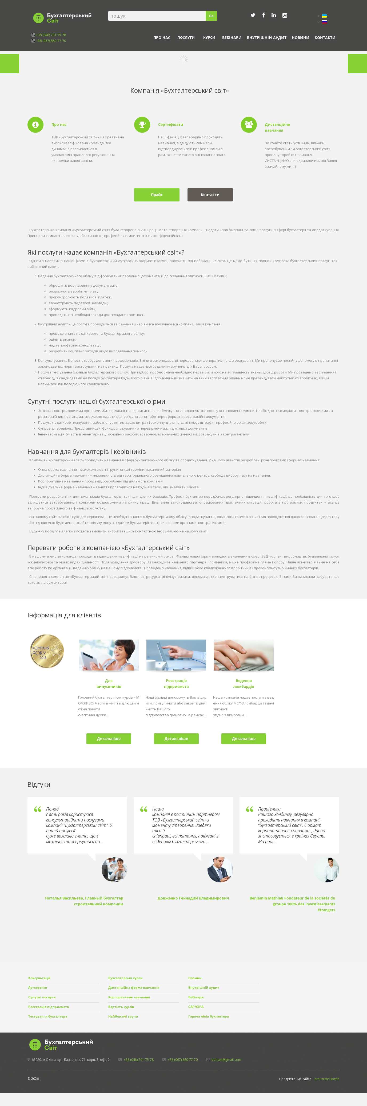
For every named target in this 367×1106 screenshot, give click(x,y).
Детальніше (109, 738)
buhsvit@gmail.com (226, 1059)
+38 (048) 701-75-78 (51, 34)
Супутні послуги (42, 997)
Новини (300, 37)
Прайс (157, 194)
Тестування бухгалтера (47, 1016)
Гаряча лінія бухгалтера (208, 1016)
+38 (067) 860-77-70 (51, 40)
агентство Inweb (327, 1079)
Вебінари (232, 37)
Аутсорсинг (37, 987)
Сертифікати (170, 124)
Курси (209, 37)
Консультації (39, 978)
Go (211, 15)
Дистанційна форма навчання (133, 987)
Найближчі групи (123, 1016)
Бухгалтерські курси (125, 978)
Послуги (186, 37)
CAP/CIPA (196, 1006)
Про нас (161, 37)
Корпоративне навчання (129, 997)
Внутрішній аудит (266, 37)
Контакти (325, 37)
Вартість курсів (121, 1006)
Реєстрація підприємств (48, 1006)
